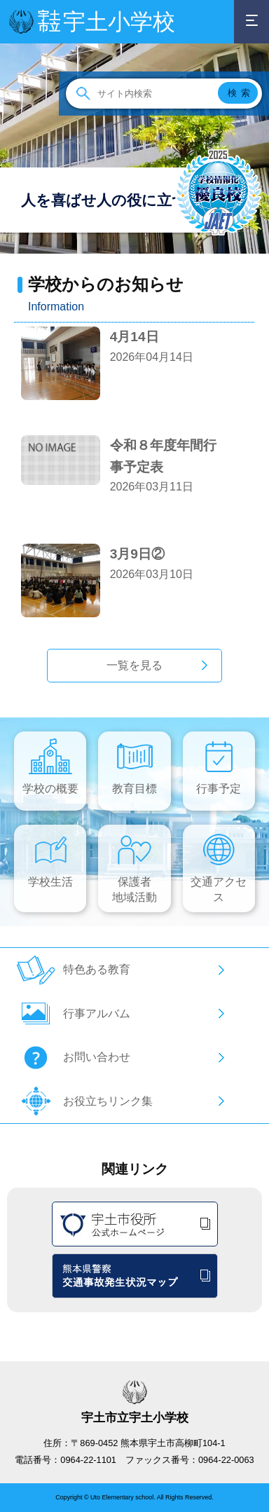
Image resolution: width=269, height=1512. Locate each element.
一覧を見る (134, 665)
